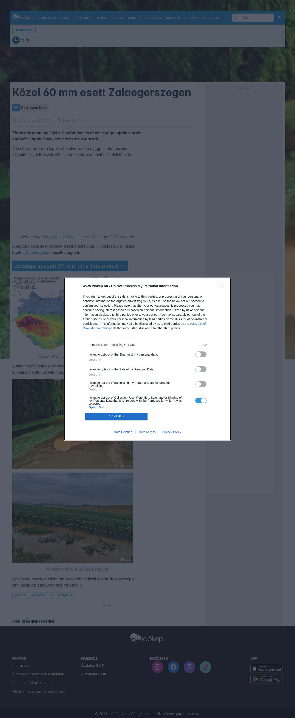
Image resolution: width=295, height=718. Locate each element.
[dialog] (147, 359)
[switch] (200, 354)
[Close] (222, 286)
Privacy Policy (171, 432)
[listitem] (147, 345)
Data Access (147, 432)
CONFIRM (116, 416)
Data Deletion (123, 432)
